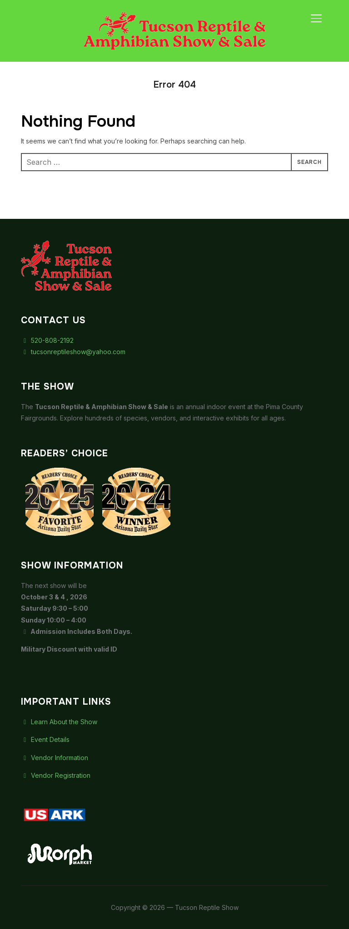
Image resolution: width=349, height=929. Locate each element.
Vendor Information (54, 757)
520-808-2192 (47, 340)
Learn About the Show (59, 722)
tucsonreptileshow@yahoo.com (73, 352)
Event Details (45, 739)
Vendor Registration (55, 775)
